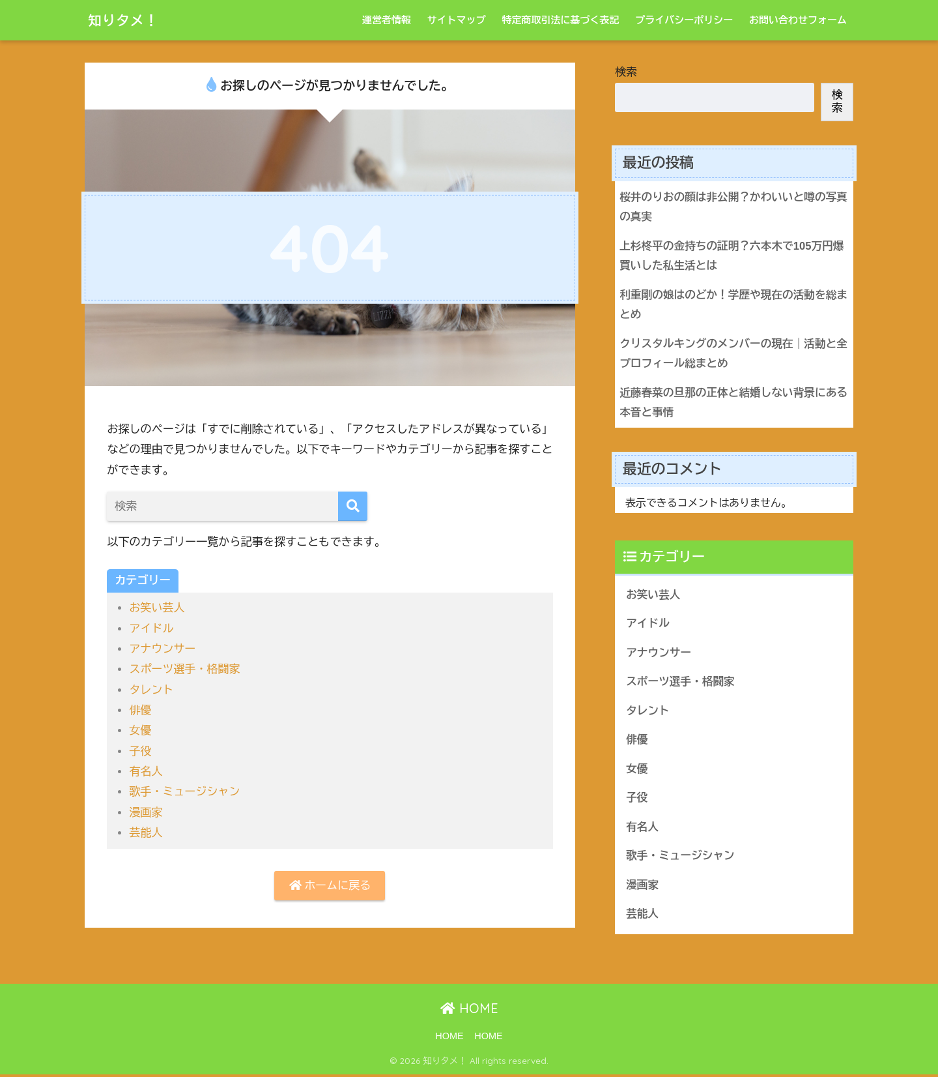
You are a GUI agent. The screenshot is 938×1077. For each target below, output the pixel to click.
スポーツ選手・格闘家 (184, 669)
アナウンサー (162, 649)
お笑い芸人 (157, 608)
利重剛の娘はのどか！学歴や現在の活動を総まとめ (728, 305)
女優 (140, 730)
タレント (151, 690)
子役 (140, 751)
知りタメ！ (127, 19)
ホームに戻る (330, 885)
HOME (469, 1011)
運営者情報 (386, 19)
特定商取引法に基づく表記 (560, 19)
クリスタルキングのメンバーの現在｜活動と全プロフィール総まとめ (728, 354)
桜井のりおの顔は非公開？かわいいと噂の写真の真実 (728, 207)
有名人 (145, 771)
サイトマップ (456, 19)
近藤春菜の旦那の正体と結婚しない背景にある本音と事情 (728, 403)
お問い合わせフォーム (798, 19)
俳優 (140, 710)
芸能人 (145, 833)
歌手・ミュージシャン (184, 792)
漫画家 (145, 812)
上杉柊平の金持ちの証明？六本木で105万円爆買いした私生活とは (732, 256)
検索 (626, 72)
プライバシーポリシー (684, 19)
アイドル (151, 629)
